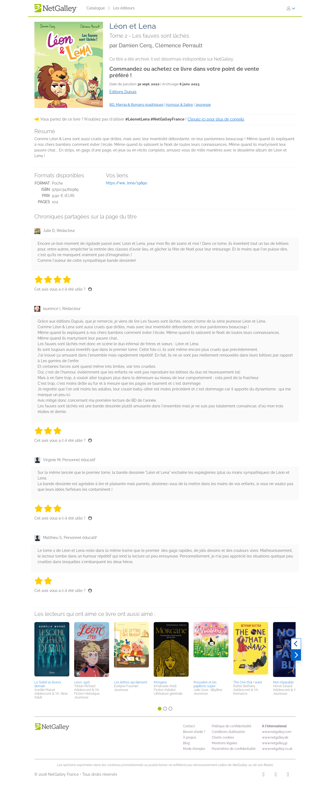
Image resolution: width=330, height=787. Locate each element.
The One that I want (247, 682)
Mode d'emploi (194, 749)
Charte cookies (223, 737)
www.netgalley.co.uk (277, 749)
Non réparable (283, 682)
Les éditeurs (124, 8)
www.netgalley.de (275, 737)
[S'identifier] (291, 8)
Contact (189, 726)
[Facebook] (276, 775)
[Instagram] (263, 775)
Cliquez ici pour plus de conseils (216, 119)
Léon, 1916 (82, 682)
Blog (186, 743)
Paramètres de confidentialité (234, 749)
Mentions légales (224, 743)
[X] (288, 775)
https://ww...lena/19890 (126, 183)
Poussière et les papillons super (205, 684)
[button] (51, 650)
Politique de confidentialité (231, 726)
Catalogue (96, 8)
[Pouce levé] (90, 289)
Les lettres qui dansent (130, 682)
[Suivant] (296, 655)
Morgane (160, 682)
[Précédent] (296, 644)
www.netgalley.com (276, 732)
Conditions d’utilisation (228, 732)
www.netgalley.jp (274, 743)
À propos (189, 737)
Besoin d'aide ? (194, 732)
